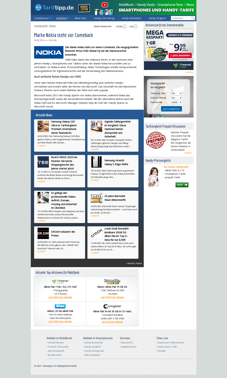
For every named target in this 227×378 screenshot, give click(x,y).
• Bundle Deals (54, 354)
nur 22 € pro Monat (112, 321)
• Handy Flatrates (55, 342)
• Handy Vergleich (92, 346)
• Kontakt (161, 350)
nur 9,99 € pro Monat (112, 297)
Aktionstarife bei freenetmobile (165, 25)
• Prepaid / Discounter (58, 346)
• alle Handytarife (55, 350)
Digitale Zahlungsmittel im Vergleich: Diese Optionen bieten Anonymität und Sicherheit (117, 129)
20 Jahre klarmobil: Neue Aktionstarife (115, 197)
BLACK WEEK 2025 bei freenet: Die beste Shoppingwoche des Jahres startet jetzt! (64, 162)
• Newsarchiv (126, 342)
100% (121, 26)
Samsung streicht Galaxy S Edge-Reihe (116, 162)
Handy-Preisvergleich (158, 160)
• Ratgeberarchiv (128, 346)
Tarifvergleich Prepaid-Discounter (166, 126)
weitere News (134, 263)
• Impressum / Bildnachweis (170, 342)
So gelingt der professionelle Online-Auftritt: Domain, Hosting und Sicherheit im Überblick (64, 200)
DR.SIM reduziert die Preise (63, 233)
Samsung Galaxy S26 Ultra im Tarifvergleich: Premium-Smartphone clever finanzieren (64, 127)
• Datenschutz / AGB (166, 346)
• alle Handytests (91, 354)
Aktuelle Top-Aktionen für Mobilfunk (57, 272)
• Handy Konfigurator (93, 350)
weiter (42, 145)
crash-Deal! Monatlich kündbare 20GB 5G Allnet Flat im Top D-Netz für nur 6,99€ (116, 234)
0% (134, 26)
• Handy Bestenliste (93, 342)
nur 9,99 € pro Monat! (60, 297)
